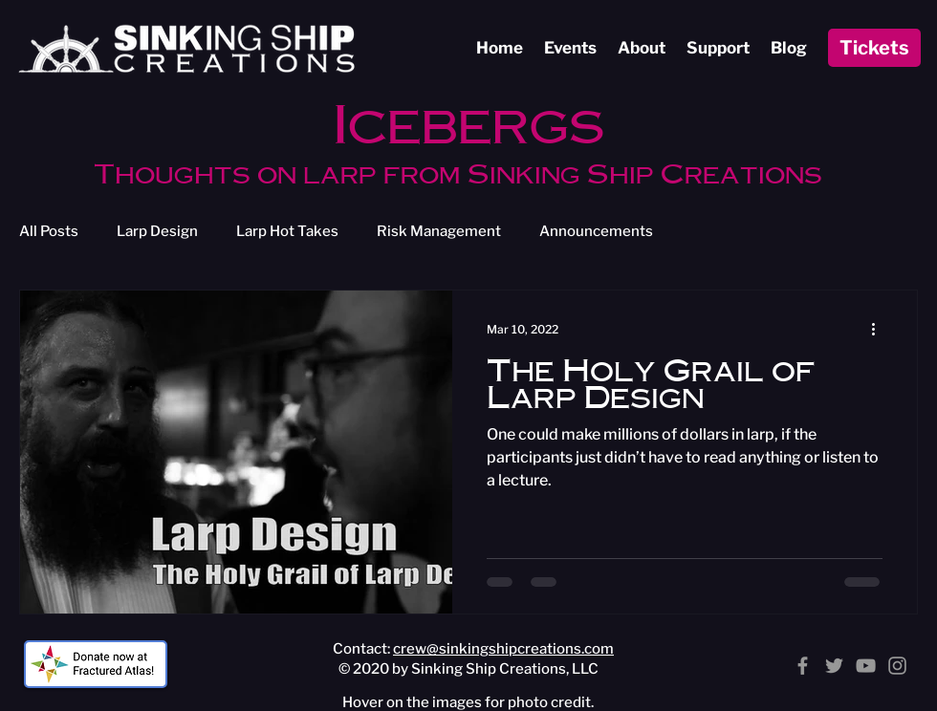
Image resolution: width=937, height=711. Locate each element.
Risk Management (439, 231)
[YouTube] (866, 666)
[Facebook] (803, 666)
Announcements (596, 231)
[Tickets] (874, 48)
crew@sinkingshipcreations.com (503, 648)
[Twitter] (834, 666)
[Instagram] (897, 666)
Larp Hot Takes (287, 231)
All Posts (48, 231)
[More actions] (879, 329)
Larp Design (157, 231)
